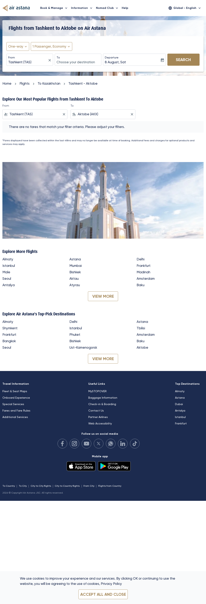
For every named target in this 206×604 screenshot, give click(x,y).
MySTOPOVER (97, 391)
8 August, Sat (115, 62)
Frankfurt (143, 266)
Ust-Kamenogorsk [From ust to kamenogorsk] (83, 347)
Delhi (140, 259)
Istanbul (8, 266)
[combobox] (27, 62)
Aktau (74, 279)
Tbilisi (141, 328)
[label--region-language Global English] (185, 8)
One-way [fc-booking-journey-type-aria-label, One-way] (15, 46)
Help (125, 8)
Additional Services (15, 417)
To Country (8, 485)
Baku (140, 285)
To (58, 57)
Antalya (8, 285)
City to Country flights (67, 485)
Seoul (6, 279)
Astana (75, 259)
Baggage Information (102, 397)
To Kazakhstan (49, 83)
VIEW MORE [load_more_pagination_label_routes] (103, 296)
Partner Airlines (98, 417)
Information (82, 8)
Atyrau (74, 285)
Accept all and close (103, 594)
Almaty (7, 259)
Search (183, 59)
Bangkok (9, 341)
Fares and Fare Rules (16, 410)
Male (6, 272)
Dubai (179, 404)
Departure (111, 57)
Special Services (13, 404)
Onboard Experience (16, 397)
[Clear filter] (63, 114)
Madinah (143, 272)
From (11, 57)
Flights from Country (109, 485)
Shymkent (10, 328)
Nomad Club (108, 8)
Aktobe (142, 347)
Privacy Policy (111, 584)
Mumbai (75, 266)
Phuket (74, 335)
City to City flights (41, 485)
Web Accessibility (100, 423)
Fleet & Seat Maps (14, 391)
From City (88, 485)
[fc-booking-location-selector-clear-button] (50, 60)
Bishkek (75, 272)
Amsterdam (146, 279)
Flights (25, 83)
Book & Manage (54, 8)
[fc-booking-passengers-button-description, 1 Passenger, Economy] (49, 46)
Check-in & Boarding (102, 404)
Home (6, 83)
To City (23, 485)
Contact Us (96, 410)
